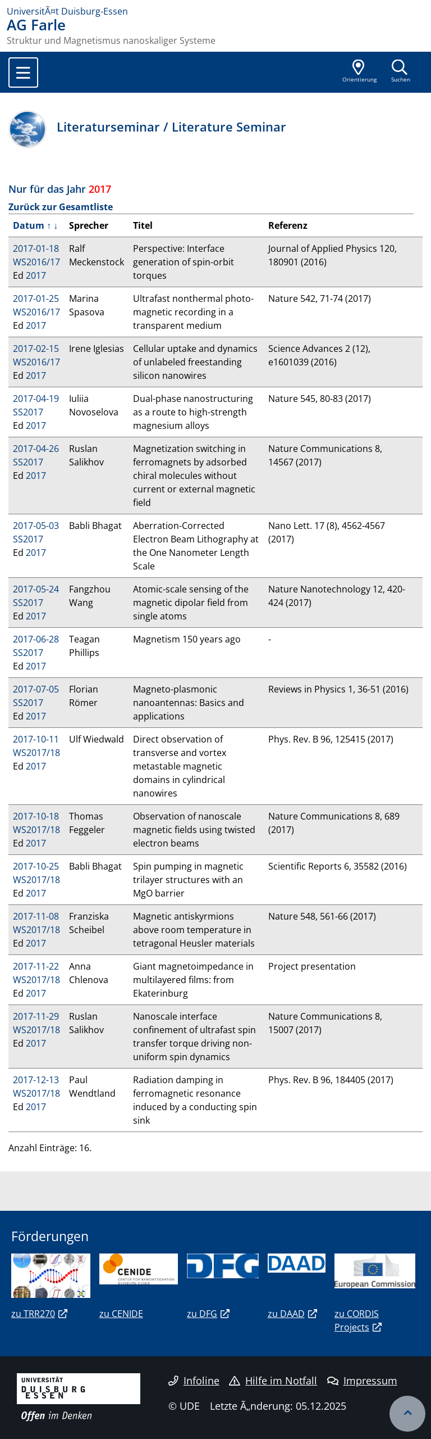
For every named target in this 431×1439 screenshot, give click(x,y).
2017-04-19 (36, 398)
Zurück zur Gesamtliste (60, 207)
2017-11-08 (36, 916)
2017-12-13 (36, 1080)
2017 (36, 275)
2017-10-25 (36, 866)
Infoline (193, 1380)
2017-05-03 (36, 525)
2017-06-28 (36, 639)
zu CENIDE (121, 1313)
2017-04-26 (36, 448)
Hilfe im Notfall (273, 1380)
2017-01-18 (36, 248)
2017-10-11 (36, 739)
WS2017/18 (36, 752)
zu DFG (202, 1313)
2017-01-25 (36, 298)
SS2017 (28, 412)
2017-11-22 (36, 966)
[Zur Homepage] (215, 11)
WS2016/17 (36, 262)
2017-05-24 (36, 589)
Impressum (362, 1380)
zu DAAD (286, 1313)
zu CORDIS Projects (356, 1320)
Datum (28, 225)
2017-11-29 (36, 1016)
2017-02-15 (36, 348)
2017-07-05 (36, 689)
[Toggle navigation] (23, 72)
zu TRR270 (33, 1313)
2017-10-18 (36, 816)
